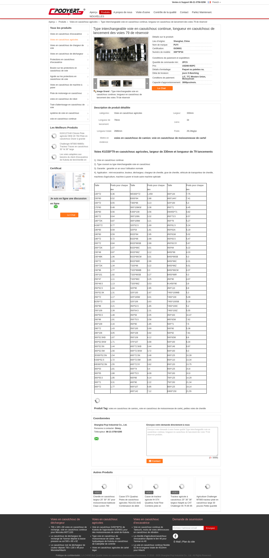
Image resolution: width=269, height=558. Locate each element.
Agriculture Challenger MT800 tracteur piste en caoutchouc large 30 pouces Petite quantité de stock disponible (207, 502)
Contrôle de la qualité (165, 12)
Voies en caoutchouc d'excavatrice (66, 34)
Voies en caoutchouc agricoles (84, 22)
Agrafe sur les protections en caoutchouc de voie (63, 77)
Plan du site (188, 541)
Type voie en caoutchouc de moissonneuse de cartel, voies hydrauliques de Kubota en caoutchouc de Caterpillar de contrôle (110, 540)
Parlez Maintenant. (202, 12)
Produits (105, 12)
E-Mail (177, 541)
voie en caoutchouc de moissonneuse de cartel (160, 408)
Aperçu (93, 12)
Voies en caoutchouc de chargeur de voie (67, 46)
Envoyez (210, 528)
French (216, 2)
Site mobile (179, 546)
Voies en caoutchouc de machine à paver (66, 86)
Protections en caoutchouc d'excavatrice (62, 60)
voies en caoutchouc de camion (123, 408)
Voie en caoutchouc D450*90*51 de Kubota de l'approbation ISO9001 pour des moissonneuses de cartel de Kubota (110, 530)
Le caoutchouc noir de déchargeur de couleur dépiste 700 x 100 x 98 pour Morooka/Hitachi (68, 547)
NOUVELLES (97, 16)
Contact (184, 12)
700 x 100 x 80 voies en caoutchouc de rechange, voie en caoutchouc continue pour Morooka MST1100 (69, 530)
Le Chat (164, 88)
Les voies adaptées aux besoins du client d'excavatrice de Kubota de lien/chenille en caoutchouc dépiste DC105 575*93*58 (74, 160)
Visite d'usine (143, 12)
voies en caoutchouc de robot (63, 99)
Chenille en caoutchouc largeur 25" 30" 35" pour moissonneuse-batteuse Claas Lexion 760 (104, 501)
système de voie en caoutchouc (64, 113)
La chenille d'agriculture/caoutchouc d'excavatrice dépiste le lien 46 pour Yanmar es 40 (150, 538)
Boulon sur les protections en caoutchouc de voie (63, 69)
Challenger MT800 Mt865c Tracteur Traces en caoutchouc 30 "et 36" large (74, 147)
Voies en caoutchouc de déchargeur (66, 54)
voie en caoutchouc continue (63, 119)
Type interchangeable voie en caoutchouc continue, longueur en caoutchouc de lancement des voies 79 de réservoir (119, 94)
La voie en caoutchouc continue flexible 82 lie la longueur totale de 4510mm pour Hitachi (152, 547)
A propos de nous (122, 12)
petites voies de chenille (195, 408)
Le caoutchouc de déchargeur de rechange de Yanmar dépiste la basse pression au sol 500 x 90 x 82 (68, 538)
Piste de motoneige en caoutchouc (66, 93)
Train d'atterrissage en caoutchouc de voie (67, 106)
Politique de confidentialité (68, 555)
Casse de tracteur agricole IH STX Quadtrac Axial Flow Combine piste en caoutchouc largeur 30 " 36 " (156, 504)
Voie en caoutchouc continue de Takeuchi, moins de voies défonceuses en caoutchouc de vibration (151, 530)
